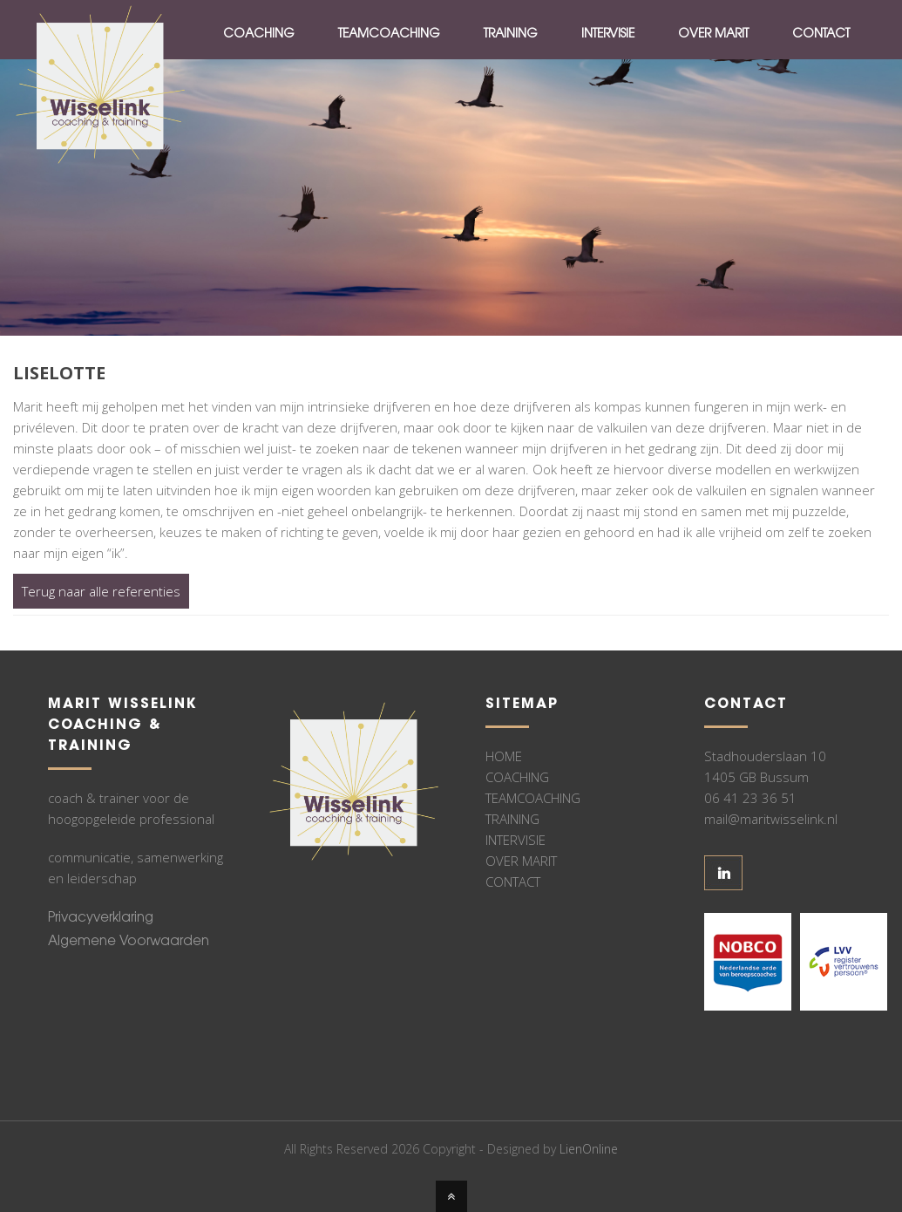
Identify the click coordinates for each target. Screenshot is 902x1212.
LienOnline (589, 1149)
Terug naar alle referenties (101, 591)
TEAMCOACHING (532, 798)
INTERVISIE (515, 839)
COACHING (517, 777)
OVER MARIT (521, 860)
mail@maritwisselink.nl (771, 818)
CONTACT (512, 881)
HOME (503, 756)
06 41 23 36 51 (750, 798)
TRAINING (512, 818)
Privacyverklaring (100, 918)
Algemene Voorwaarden (128, 942)
